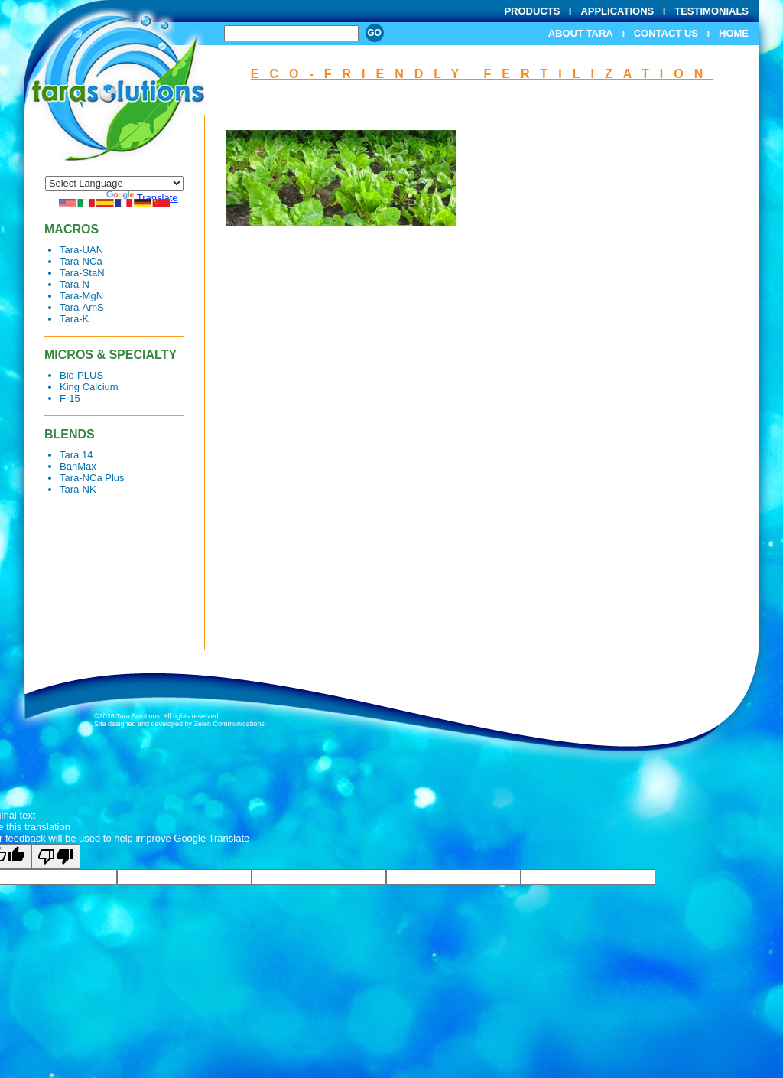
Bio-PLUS (81, 375)
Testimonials (711, 11)
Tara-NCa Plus (92, 478)
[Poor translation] (55, 856)
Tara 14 (76, 455)
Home (734, 33)
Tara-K (74, 318)
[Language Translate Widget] (114, 183)
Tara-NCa (81, 261)
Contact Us (666, 33)
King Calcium (89, 386)
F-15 (70, 398)
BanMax (78, 466)
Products (532, 11)
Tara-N (74, 284)
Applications (617, 11)
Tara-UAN (81, 250)
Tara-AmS (82, 307)
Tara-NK (78, 489)
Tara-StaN (82, 272)
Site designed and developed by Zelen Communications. (180, 724)
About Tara (580, 33)
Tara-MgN (81, 295)
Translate (142, 198)
